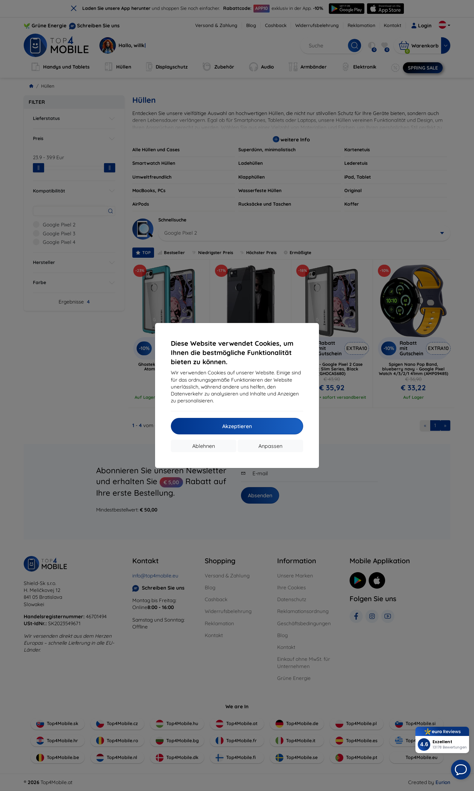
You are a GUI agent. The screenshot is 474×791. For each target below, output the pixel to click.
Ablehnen (203, 446)
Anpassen (270, 446)
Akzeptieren (237, 426)
